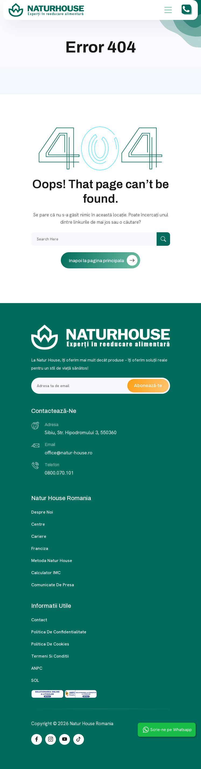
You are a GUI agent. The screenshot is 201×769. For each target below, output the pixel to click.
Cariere (38, 536)
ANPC (36, 668)
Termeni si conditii (50, 656)
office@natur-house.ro (68, 453)
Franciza (39, 548)
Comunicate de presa (52, 585)
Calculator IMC (46, 572)
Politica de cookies (50, 644)
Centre (38, 524)
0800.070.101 (59, 473)
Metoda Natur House (51, 560)
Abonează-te (148, 385)
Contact (39, 620)
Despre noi (42, 512)
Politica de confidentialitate (58, 632)
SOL (35, 680)
